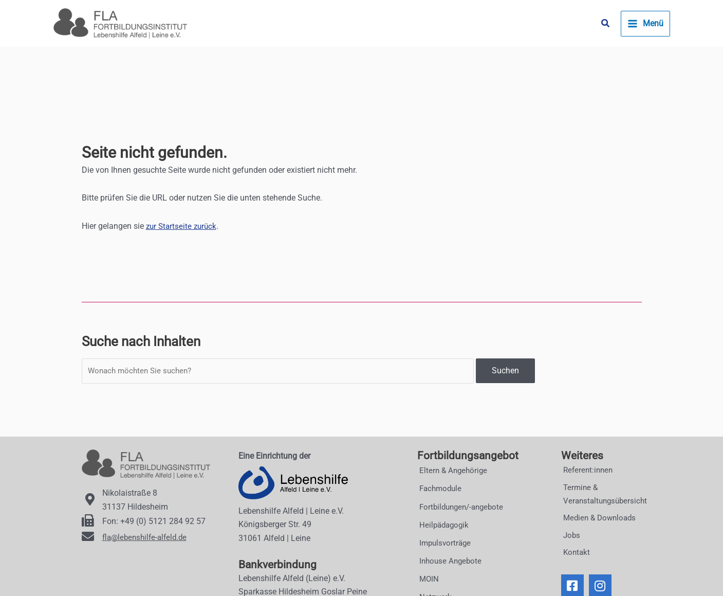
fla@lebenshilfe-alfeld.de (147, 537)
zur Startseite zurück (183, 226)
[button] (605, 23)
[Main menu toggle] (645, 24)
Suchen (505, 371)
